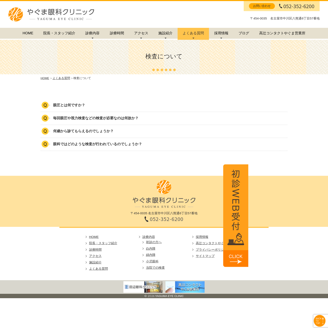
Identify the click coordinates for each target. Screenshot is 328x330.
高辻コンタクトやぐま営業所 (282, 33)
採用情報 (221, 33)
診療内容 (92, 33)
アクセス (141, 33)
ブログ (243, 33)
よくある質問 (193, 33)
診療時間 (117, 33)
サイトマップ (205, 256)
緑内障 (150, 255)
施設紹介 (165, 33)
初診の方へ (154, 242)
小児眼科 (152, 261)
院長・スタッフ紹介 (59, 33)
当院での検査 (155, 268)
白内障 (150, 249)
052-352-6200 (298, 6)
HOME (28, 33)
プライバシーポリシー (211, 250)
